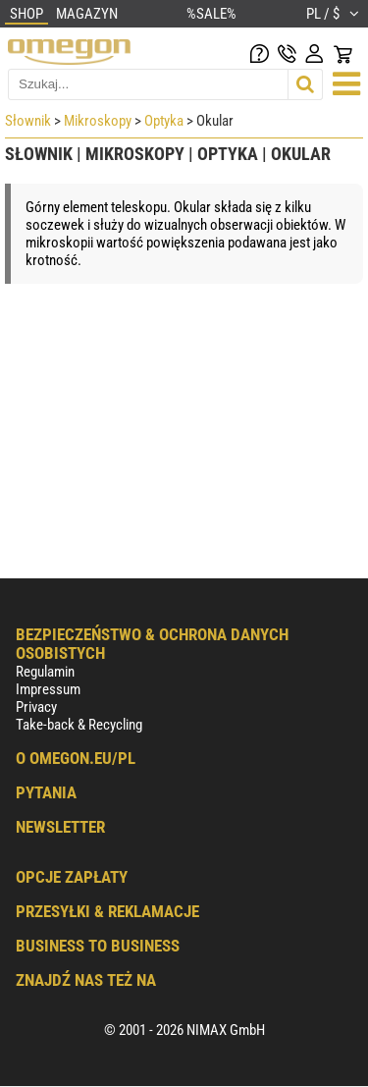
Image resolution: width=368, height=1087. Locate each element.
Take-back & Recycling (79, 725)
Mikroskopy (97, 121)
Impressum (48, 689)
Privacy (36, 707)
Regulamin (45, 671)
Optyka (164, 121)
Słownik (28, 121)
